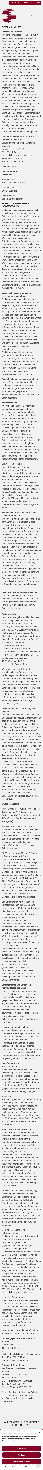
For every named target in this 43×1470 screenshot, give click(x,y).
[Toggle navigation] (39, 16)
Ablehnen (21, 1455)
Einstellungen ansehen (21, 1461)
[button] (39, 1432)
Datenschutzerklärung (23, 1467)
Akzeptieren (21, 1449)
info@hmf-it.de (13, 633)
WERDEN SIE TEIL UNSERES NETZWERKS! (25, 3)
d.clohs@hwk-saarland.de (20, 155)
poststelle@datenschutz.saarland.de (23, 1354)
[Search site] (32, 16)
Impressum (34, 1467)
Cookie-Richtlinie (10, 1467)
